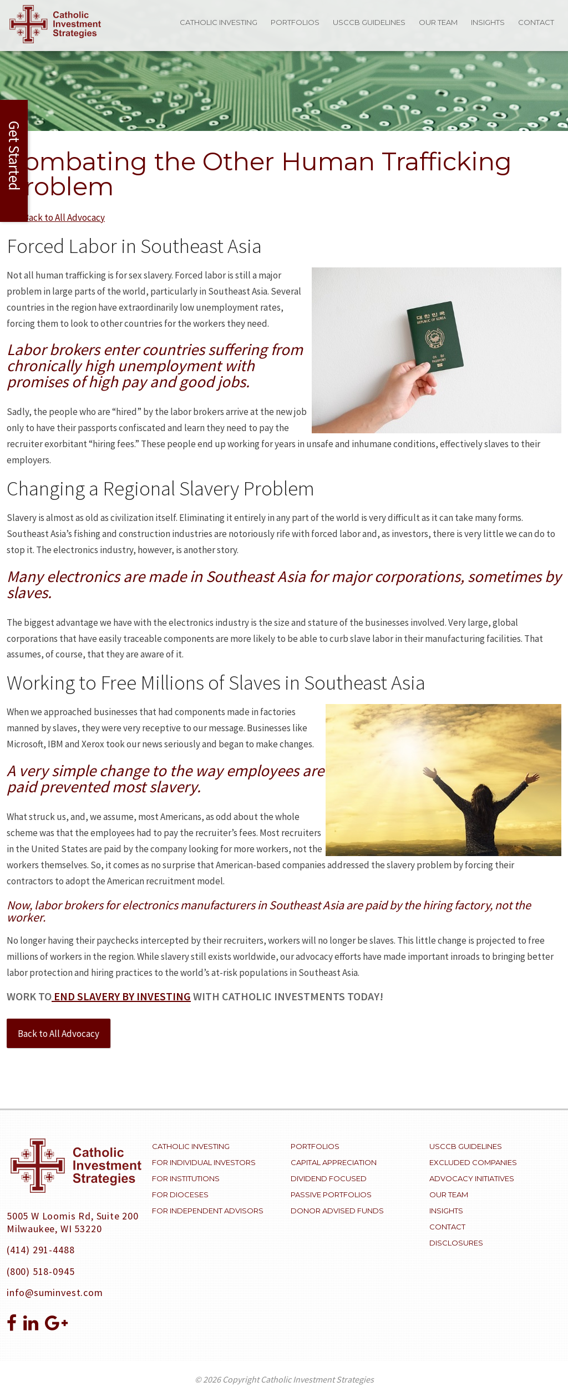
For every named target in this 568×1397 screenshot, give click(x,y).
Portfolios (295, 22)
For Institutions (186, 1178)
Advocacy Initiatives (471, 1178)
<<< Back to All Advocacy (56, 217)
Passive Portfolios (331, 1194)
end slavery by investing (121, 996)
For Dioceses (180, 1194)
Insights (488, 22)
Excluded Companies (473, 1162)
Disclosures (456, 1242)
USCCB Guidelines (369, 22)
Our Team (438, 22)
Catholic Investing (218, 22)
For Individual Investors (204, 1162)
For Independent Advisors (207, 1210)
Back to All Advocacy (58, 1033)
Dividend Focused (329, 1178)
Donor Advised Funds (337, 1210)
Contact (536, 22)
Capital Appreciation (334, 1162)
